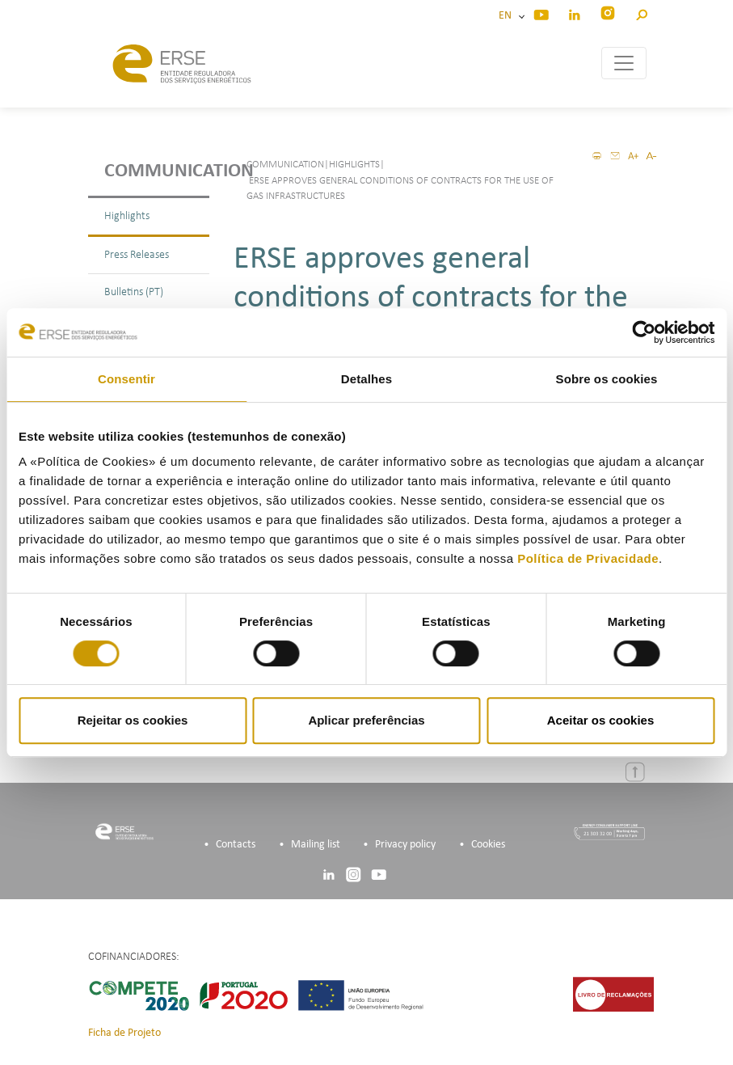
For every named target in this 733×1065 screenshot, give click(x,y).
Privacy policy (405, 845)
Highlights (127, 216)
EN (507, 16)
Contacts (235, 845)
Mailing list (315, 845)
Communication (156, 171)
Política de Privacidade (588, 558)
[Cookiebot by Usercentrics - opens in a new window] (643, 332)
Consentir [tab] (126, 379)
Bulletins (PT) (133, 292)
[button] (641, 12)
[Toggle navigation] (624, 63)
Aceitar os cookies (601, 720)
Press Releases (136, 255)
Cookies (488, 845)
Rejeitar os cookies (133, 720)
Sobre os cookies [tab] (607, 379)
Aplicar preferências (366, 720)
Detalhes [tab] (366, 379)
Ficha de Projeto (124, 1033)
